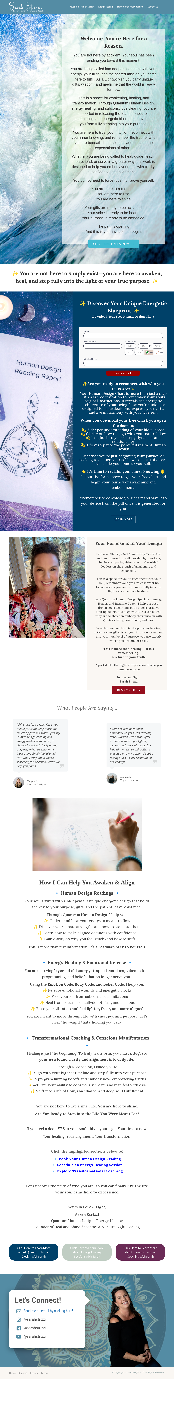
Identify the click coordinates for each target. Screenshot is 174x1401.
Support (22, 1373)
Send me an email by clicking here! (48, 1311)
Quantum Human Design (82, 6)
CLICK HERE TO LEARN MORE (113, 244)
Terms (44, 1373)
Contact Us (153, 6)
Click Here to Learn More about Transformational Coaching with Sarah (140, 1252)
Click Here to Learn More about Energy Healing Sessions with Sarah (87, 1252)
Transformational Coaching (130, 6)
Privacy (34, 1373)
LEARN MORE (123, 519)
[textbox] (114, 136)
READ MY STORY (128, 690)
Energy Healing (105, 6)
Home (63, 6)
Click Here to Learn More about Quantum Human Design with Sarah (34, 1252)
